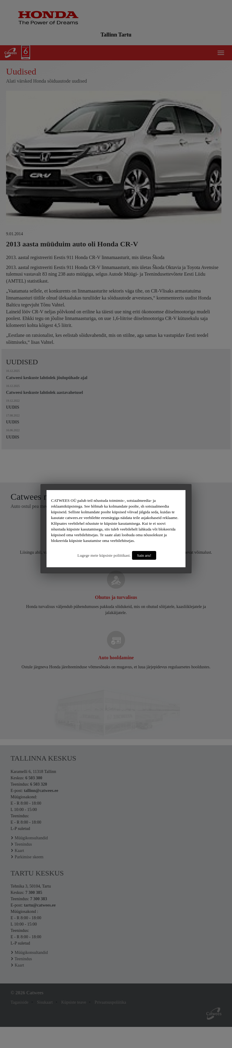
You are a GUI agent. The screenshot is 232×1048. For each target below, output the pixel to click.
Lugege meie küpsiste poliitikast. (103, 555)
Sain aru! (144, 555)
